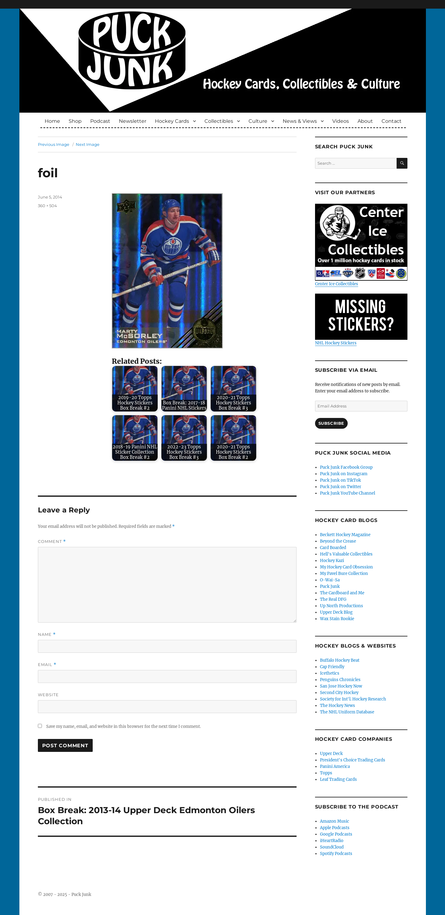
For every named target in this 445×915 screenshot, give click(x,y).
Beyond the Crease (338, 541)
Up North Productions (341, 605)
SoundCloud (332, 847)
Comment (52, 541)
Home (52, 121)
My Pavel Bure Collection (344, 573)
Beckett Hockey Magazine (345, 534)
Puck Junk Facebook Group (346, 467)
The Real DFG (333, 599)
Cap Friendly (332, 666)
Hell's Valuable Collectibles (346, 554)
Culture (258, 121)
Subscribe (331, 423)
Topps (326, 773)
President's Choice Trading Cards (352, 760)
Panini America (335, 766)
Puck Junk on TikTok (340, 480)
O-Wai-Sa (330, 580)
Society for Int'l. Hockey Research (353, 699)
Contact (392, 121)
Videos (340, 121)
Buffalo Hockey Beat (339, 660)
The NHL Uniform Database (347, 712)
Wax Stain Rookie (337, 618)
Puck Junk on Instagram (343, 473)
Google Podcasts (336, 834)
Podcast (100, 121)
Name (47, 634)
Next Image (87, 144)
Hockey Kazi (332, 560)
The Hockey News (337, 705)
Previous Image (53, 144)
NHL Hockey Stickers (361, 320)
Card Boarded (333, 547)
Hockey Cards (172, 121)
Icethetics (329, 673)
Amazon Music (334, 821)
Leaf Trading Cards (338, 779)
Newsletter (132, 121)
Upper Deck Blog (336, 612)
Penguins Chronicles (340, 679)
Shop (75, 121)
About (365, 121)
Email (47, 664)
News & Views (300, 121)
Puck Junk (330, 586)
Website (48, 694)
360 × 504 (47, 205)
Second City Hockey (339, 692)
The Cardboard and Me (342, 593)
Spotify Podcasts (336, 853)
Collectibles (218, 121)
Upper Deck (331, 753)
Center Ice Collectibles (361, 245)
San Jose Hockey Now (341, 686)
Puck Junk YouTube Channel (347, 493)
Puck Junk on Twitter (340, 486)
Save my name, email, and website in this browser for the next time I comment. (123, 726)
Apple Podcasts (335, 827)
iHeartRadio (331, 840)
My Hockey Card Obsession (346, 567)
